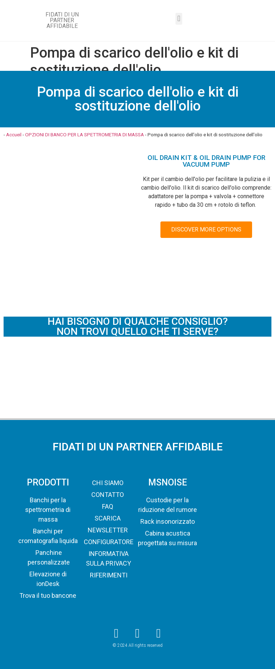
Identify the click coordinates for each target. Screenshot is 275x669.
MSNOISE (167, 482)
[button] (178, 19)
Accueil (13, 134)
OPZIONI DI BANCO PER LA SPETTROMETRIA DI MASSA (84, 134)
